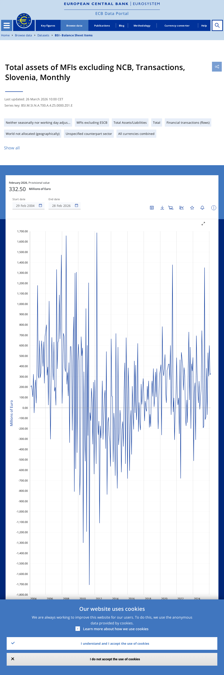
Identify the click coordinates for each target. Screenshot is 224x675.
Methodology (142, 25)
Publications (102, 25)
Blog (121, 25)
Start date (18, 199)
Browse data (74, 25)
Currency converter (177, 25)
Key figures (48, 25)
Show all (12, 147)
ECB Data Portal (112, 13)
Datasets (43, 35)
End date (54, 199)
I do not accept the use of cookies (115, 659)
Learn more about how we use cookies (116, 628)
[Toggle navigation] (6, 25)
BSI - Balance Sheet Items (73, 35)
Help (204, 25)
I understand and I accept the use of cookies (115, 643)
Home (5, 35)
